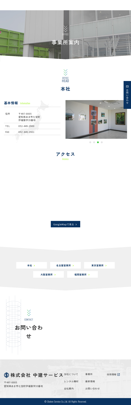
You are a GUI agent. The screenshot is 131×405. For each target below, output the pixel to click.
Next (129, 119)
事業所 (89, 374)
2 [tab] (94, 142)
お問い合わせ (92, 388)
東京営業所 (99, 265)
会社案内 (69, 388)
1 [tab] (90, 142)
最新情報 (90, 381)
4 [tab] (102, 142)
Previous (63, 119)
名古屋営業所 (65, 265)
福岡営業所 (82, 274)
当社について (71, 374)
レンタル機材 (71, 381)
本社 (31, 265)
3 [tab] (98, 142)
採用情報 (113, 374)
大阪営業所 (48, 274)
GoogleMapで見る (65, 224)
